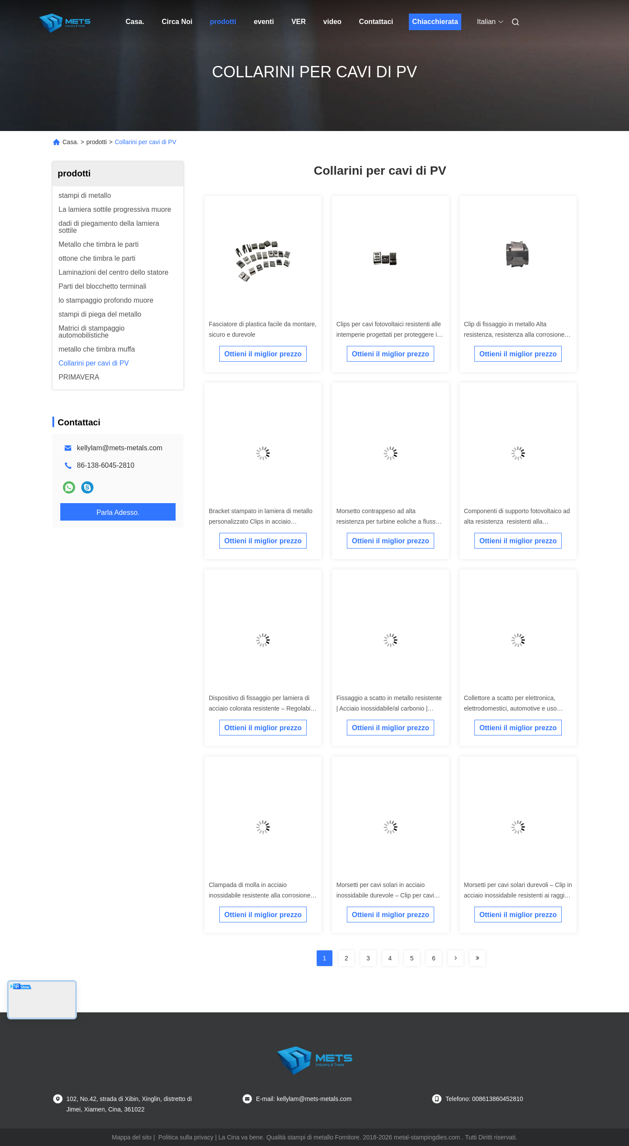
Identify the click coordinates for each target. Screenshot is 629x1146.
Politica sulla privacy (185, 1137)
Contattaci (376, 21)
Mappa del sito (132, 1137)
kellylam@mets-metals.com (119, 448)
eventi (264, 21)
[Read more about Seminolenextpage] (455, 958)
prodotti (223, 21)
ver (298, 21)
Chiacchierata (435, 21)
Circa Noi (177, 21)
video (332, 21)
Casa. (135, 21)
